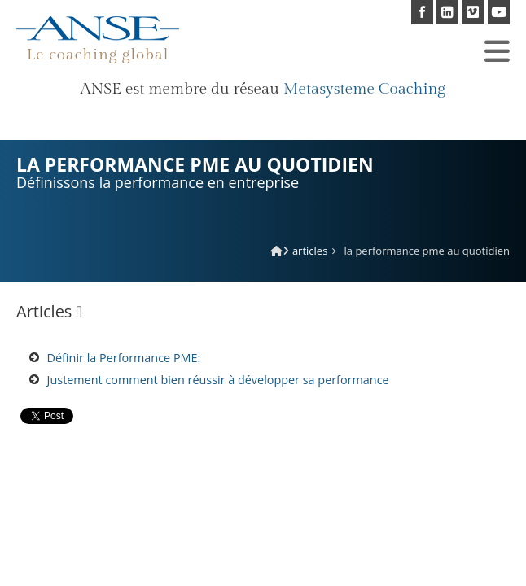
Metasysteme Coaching (364, 89)
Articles (309, 250)
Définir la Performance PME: (124, 357)
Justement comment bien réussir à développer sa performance (218, 379)
